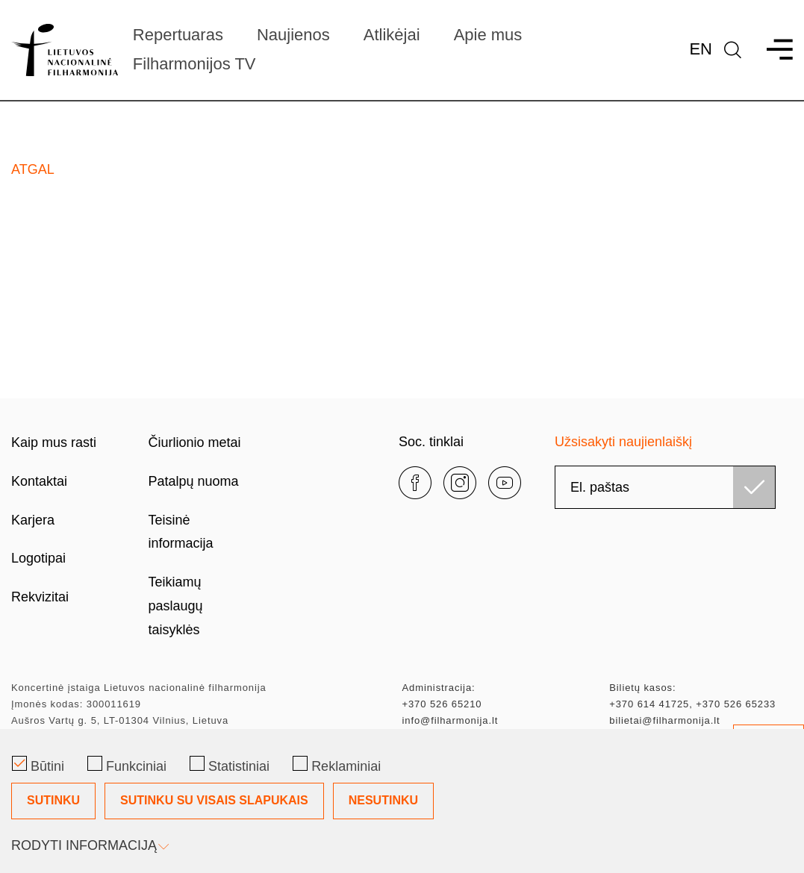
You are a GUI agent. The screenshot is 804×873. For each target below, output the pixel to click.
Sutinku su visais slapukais (214, 800)
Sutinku (53, 800)
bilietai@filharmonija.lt (664, 720)
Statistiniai (229, 765)
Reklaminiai (337, 765)
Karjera (32, 520)
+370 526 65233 (736, 704)
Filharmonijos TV (194, 63)
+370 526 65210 (442, 704)
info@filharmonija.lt (450, 720)
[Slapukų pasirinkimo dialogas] (402, 801)
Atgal (32, 169)
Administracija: (439, 687)
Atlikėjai (392, 34)
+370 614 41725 (649, 704)
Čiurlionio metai (195, 442)
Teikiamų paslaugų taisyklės (176, 606)
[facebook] (415, 482)
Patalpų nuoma (194, 481)
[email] (665, 487)
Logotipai (38, 558)
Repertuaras (178, 34)
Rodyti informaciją (88, 845)
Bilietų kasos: (642, 687)
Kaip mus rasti (53, 442)
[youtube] (504, 482)
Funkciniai (126, 765)
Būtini (38, 765)
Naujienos (293, 34)
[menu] (773, 50)
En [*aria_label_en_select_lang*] (700, 49)
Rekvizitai (40, 596)
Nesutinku (383, 800)
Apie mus (488, 34)
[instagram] (459, 482)
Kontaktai (39, 481)
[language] (732, 49)
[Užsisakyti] (754, 487)
